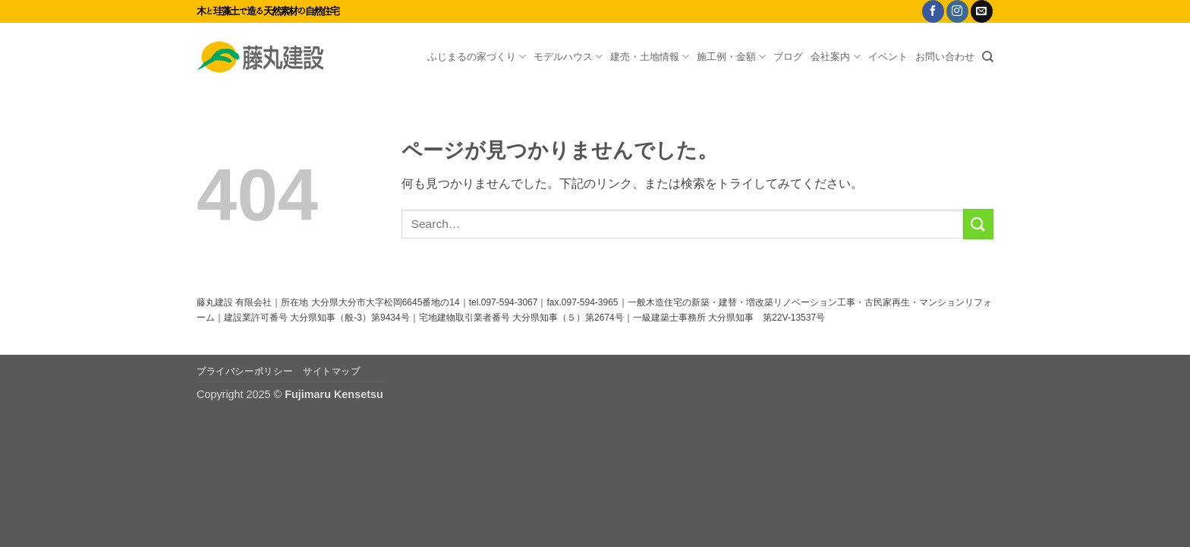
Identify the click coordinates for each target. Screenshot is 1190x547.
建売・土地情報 (649, 56)
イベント (888, 56)
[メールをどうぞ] (982, 11)
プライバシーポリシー (244, 371)
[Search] (987, 57)
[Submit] (978, 224)
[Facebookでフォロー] (933, 11)
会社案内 (835, 56)
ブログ (788, 56)
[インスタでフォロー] (957, 11)
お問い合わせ (944, 56)
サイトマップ (331, 371)
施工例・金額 (731, 56)
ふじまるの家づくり (476, 56)
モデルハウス (568, 56)
